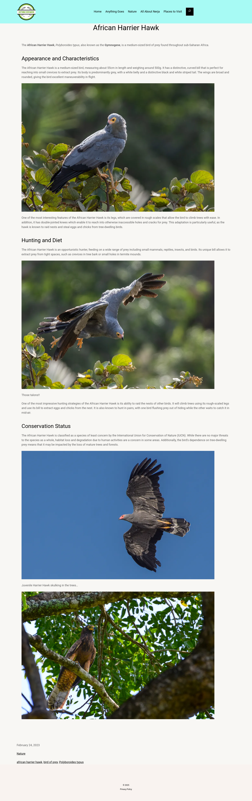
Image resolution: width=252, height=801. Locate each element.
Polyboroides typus (71, 762)
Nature (21, 753)
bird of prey (51, 762)
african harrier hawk (29, 762)
